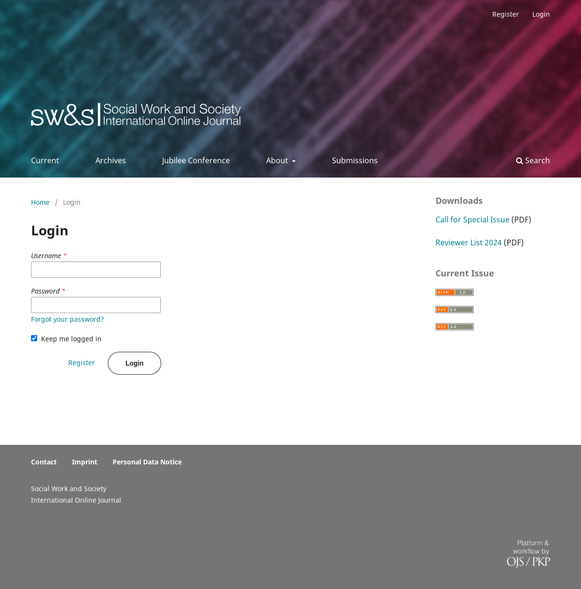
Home (41, 202)
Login (541, 14)
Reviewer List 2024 (469, 242)
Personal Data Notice (147, 461)
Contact (44, 461)
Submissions (355, 160)
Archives (110, 160)
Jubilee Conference (196, 160)
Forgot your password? (67, 319)
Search (533, 160)
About (278, 160)
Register (505, 14)
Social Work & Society (102, 117)
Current (45, 160)
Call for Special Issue (472, 219)
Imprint (84, 461)
